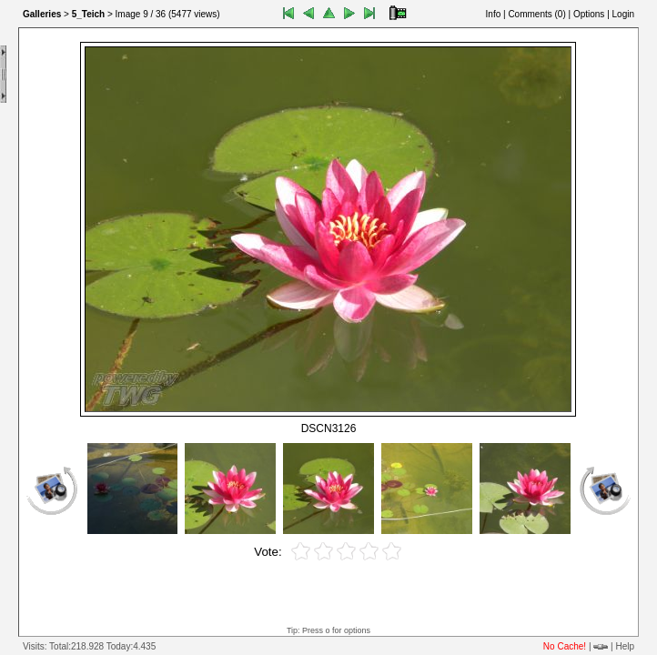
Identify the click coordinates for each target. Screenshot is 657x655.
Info (493, 14)
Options (588, 14)
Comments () (536, 14)
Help (624, 646)
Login (623, 14)
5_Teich (89, 14)
